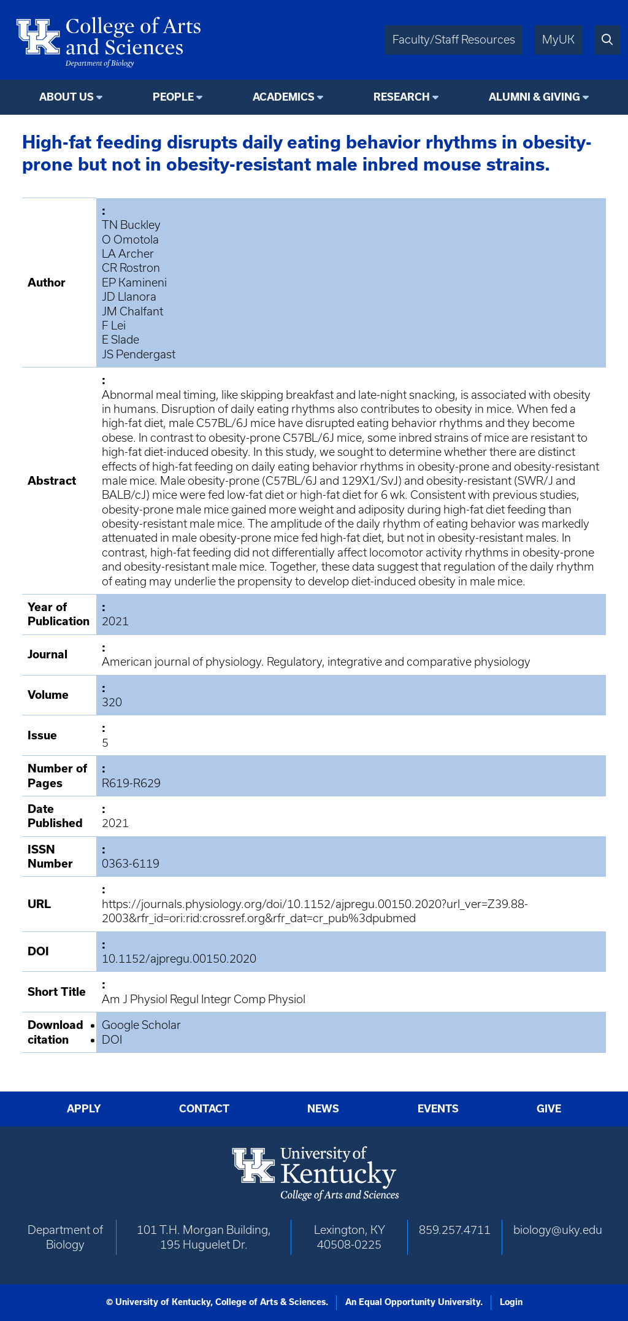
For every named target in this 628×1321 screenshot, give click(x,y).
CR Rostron (131, 267)
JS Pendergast (138, 354)
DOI (112, 1039)
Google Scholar (141, 1025)
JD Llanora (129, 296)
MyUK (558, 39)
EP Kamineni (134, 282)
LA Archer (128, 253)
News (323, 1108)
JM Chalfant (132, 311)
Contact (204, 1108)
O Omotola (130, 239)
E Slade (120, 339)
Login (511, 1302)
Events (438, 1108)
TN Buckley (131, 224)
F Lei (114, 325)
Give (549, 1108)
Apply (84, 1108)
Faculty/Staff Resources (453, 39)
